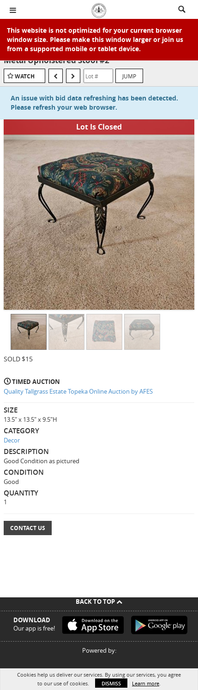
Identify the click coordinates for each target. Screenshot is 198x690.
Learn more (145, 683)
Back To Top (99, 601)
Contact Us (27, 528)
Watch (25, 76)
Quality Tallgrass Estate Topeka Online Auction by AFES (78, 391)
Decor (12, 440)
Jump (129, 76)
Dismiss (111, 683)
